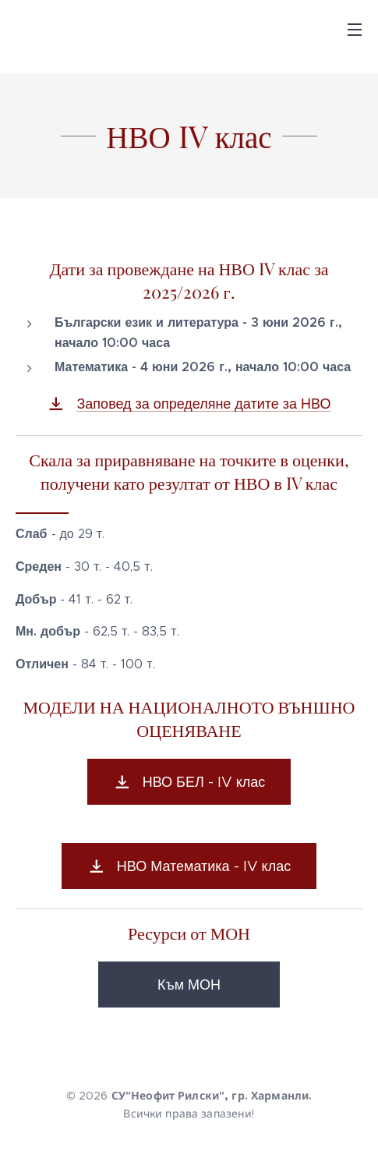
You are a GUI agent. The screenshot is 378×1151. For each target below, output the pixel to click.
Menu (355, 29)
